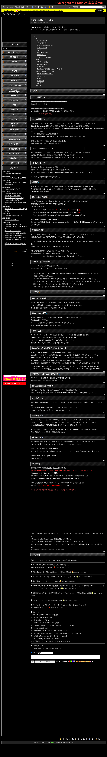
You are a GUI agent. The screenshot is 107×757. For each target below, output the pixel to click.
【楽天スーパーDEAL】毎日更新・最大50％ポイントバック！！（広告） (40, 11)
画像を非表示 (72, 560)
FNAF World (11, 14)
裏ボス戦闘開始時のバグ (46, 45)
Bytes (33, 352)
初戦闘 (39, 50)
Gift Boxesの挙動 (42, 62)
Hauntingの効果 (42, 64)
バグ (36, 38)
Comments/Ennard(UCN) (13, 231)
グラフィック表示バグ (44, 57)
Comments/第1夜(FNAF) (12, 189)
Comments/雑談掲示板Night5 (14, 215)
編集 (18, 7)
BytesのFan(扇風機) (50, 337)
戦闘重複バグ (41, 55)
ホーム (6, 7)
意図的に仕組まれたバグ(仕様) (44, 71)
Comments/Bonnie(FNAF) (13, 173)
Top (4, 14)
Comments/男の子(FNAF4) (13, 193)
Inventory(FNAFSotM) (12, 220)
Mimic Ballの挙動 (42, 52)
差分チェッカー (9, 11)
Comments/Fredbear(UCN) (13, 235)
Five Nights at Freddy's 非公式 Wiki (79, 3)
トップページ (7, 48)
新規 (22, 7)
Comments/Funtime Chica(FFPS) (15, 237)
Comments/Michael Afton (13, 196)
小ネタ (37, 59)
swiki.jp (53, 742)
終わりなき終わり (37, 458)
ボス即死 (40, 83)
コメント (38, 85)
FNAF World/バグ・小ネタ (42, 20)
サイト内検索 (73, 7)
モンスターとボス (94, 534)
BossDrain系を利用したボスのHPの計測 (49, 69)
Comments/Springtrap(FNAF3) (14, 198)
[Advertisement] (14, 29)
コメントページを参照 (59, 560)
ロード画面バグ (42, 41)
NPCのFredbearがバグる (45, 74)
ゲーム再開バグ (42, 43)
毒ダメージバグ (42, 48)
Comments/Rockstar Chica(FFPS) (15, 178)
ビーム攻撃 (40, 66)
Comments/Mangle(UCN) (13, 224)
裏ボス (49, 152)
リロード (13, 7)
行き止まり (40, 78)
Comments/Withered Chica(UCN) (15, 233)
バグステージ (41, 76)
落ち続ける (40, 81)
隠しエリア (39, 104)
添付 (27, 7)
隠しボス (34, 167)
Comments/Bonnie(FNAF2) (13, 200)
